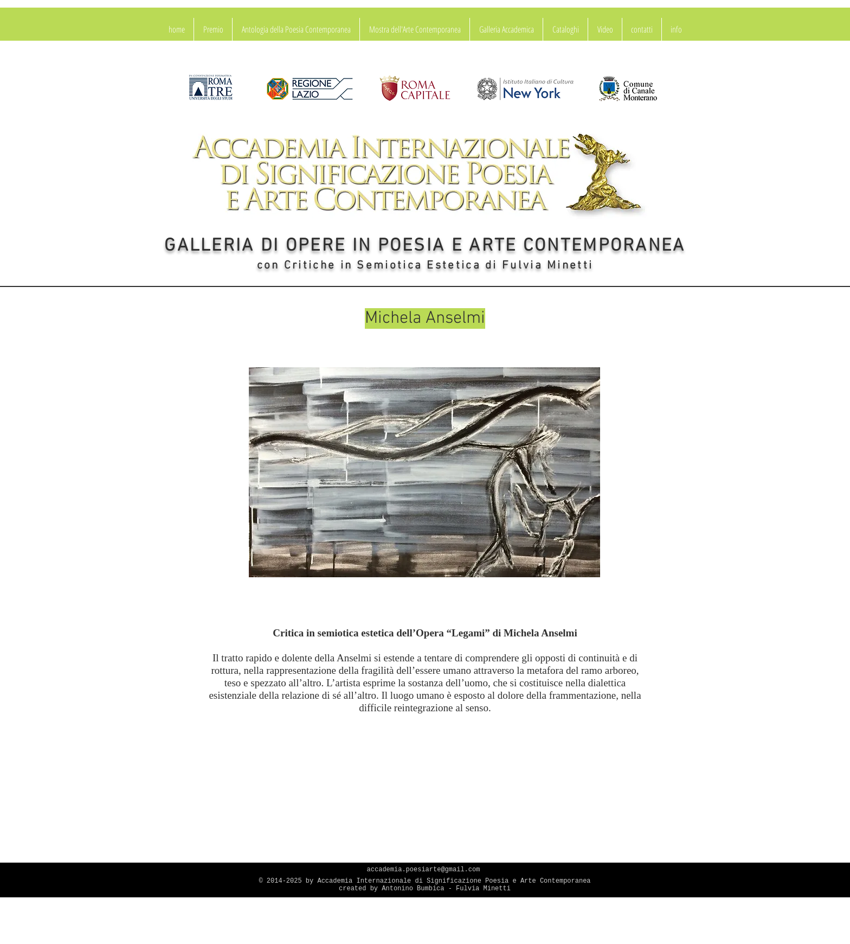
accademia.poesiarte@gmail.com (423, 869)
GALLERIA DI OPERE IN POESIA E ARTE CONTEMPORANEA (424, 246)
